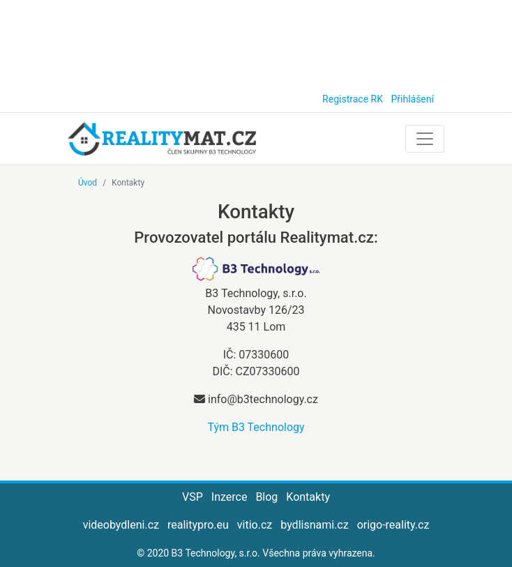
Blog (266, 497)
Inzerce (229, 497)
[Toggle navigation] (424, 139)
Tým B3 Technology (255, 427)
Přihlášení (412, 99)
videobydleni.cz (121, 524)
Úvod (87, 183)
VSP (192, 497)
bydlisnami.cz (314, 524)
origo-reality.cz (393, 524)
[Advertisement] (256, 42)
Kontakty (308, 497)
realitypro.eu (198, 524)
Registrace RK (352, 99)
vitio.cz (254, 524)
